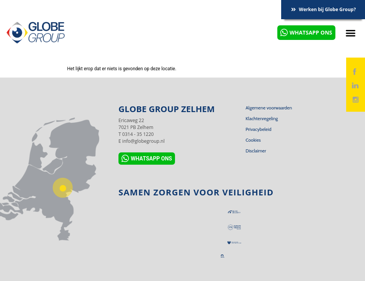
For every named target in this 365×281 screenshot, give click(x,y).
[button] (351, 33)
